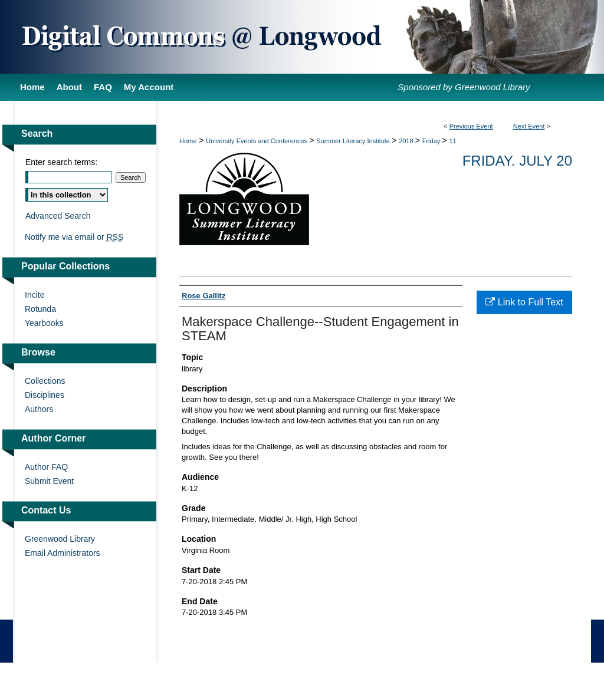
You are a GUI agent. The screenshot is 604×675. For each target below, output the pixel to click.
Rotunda (40, 309)
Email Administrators (62, 553)
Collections (45, 381)
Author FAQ (46, 467)
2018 (407, 140)
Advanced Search (58, 215)
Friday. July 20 (517, 161)
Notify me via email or (74, 237)
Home (187, 140)
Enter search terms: (61, 162)
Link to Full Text (524, 302)
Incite (34, 294)
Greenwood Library (60, 539)
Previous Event (471, 126)
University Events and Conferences (257, 140)
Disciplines (44, 395)
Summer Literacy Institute (354, 140)
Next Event (529, 126)
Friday (432, 140)
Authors (39, 409)
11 (452, 140)
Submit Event (49, 481)
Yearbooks (44, 323)
